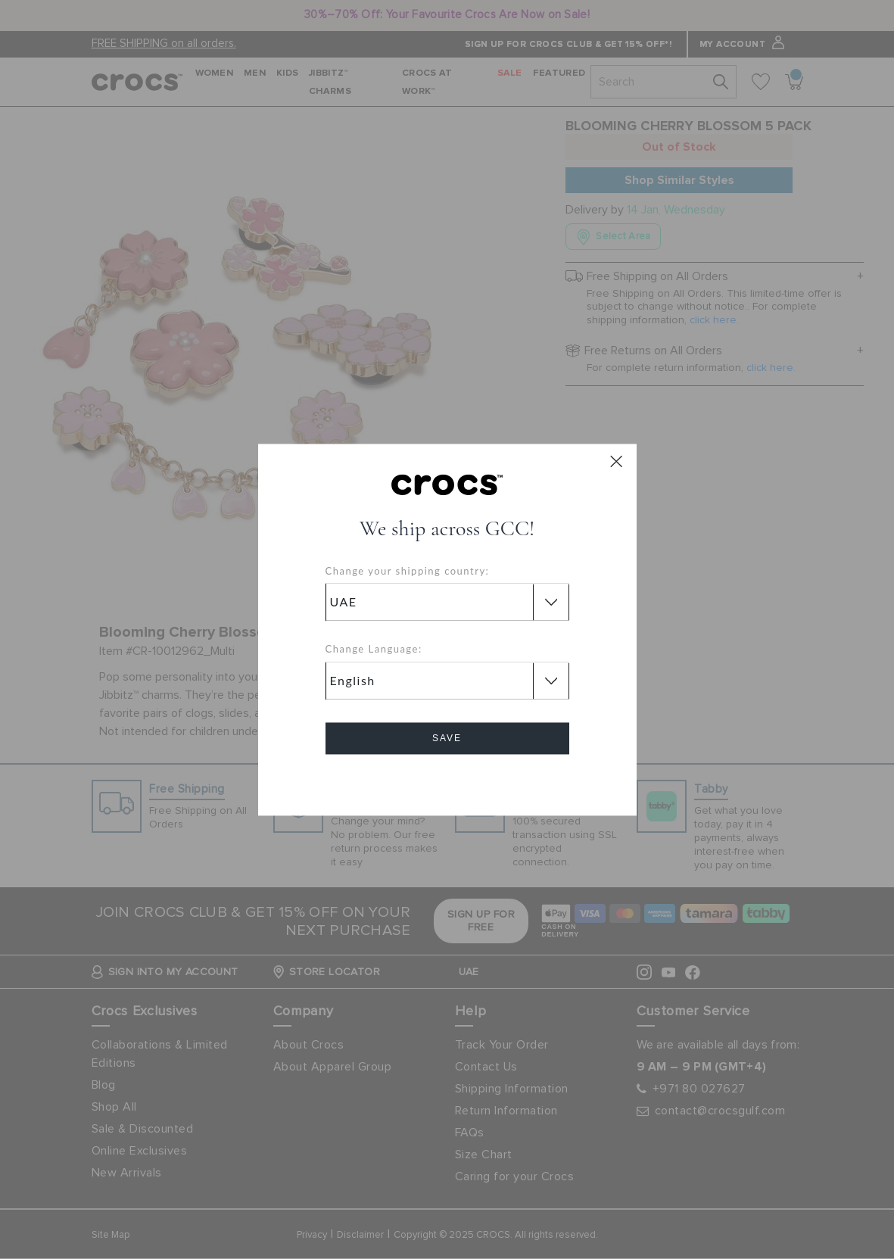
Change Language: (374, 650)
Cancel (447, 781)
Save (447, 738)
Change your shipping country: (408, 571)
